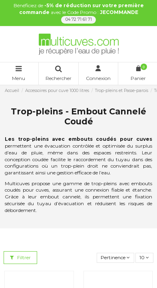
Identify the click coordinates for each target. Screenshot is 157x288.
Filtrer (20, 257)
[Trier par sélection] (115, 258)
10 (144, 257)
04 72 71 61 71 (79, 19)
